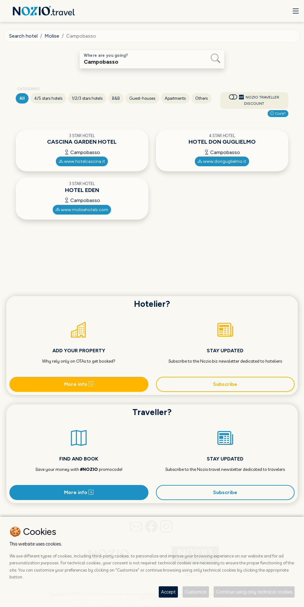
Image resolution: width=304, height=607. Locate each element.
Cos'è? (278, 113)
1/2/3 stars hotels (87, 98)
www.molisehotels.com (82, 209)
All (22, 98)
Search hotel (23, 36)
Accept (168, 592)
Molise (52, 36)
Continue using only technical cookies (254, 592)
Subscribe (225, 384)
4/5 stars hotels (48, 98)
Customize (196, 592)
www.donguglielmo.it (222, 161)
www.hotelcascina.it (82, 161)
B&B (116, 98)
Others (201, 98)
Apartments (175, 98)
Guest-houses (142, 98)
